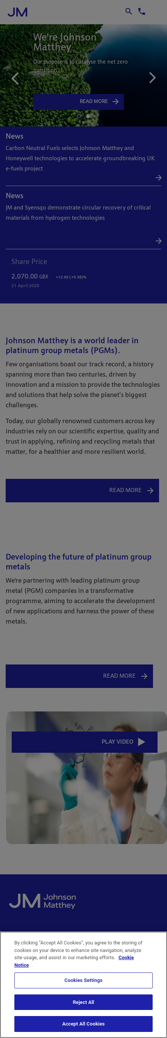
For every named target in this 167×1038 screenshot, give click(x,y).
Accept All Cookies (83, 1024)
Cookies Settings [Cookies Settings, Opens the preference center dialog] (84, 980)
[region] (83, 985)
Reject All (83, 1002)
